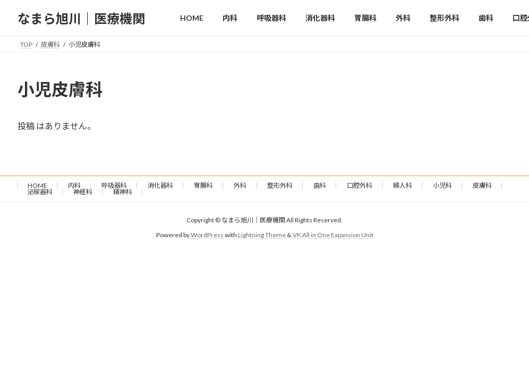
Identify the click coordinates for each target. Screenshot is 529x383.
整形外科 (280, 185)
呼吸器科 (114, 185)
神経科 (82, 192)
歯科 (319, 185)
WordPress (207, 235)
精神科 (122, 192)
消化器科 (160, 185)
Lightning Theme (262, 235)
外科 (240, 185)
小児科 (442, 185)
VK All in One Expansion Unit (333, 235)
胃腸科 (203, 185)
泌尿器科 (40, 192)
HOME (37, 185)
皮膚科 (482, 185)
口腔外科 (359, 185)
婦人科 (402, 185)
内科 (74, 185)
